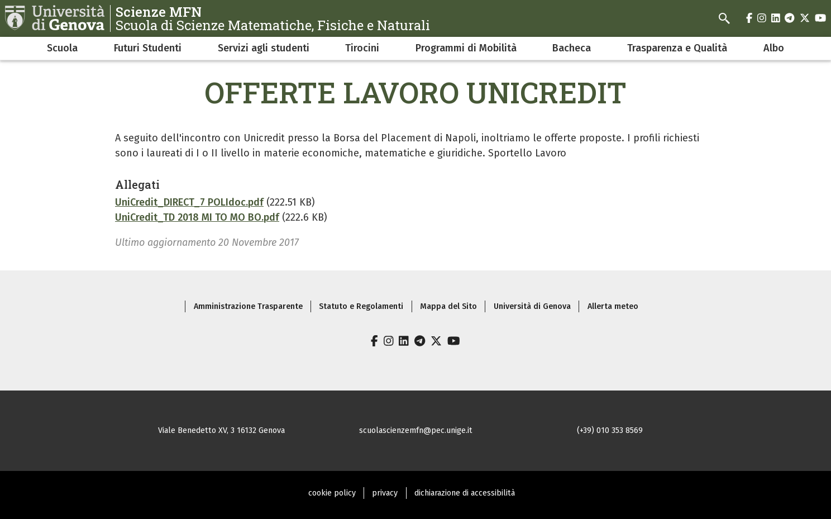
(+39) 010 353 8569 (610, 430)
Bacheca (571, 48)
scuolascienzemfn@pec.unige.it (415, 430)
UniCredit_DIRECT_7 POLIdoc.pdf (189, 202)
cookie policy (332, 493)
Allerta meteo (613, 306)
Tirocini (362, 48)
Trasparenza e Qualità (677, 48)
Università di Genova (532, 306)
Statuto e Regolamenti (361, 306)
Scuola (62, 48)
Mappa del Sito (448, 306)
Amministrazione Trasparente (248, 306)
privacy (385, 493)
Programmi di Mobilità (466, 48)
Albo (773, 48)
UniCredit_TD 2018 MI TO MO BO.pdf (197, 217)
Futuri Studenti (148, 48)
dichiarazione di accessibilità (464, 493)
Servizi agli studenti (263, 48)
